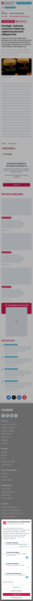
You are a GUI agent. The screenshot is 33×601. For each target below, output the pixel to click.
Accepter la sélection (16, 591)
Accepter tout (16, 594)
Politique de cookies (16, 597)
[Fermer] (30, 521)
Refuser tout (16, 587)
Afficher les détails (8, 582)
